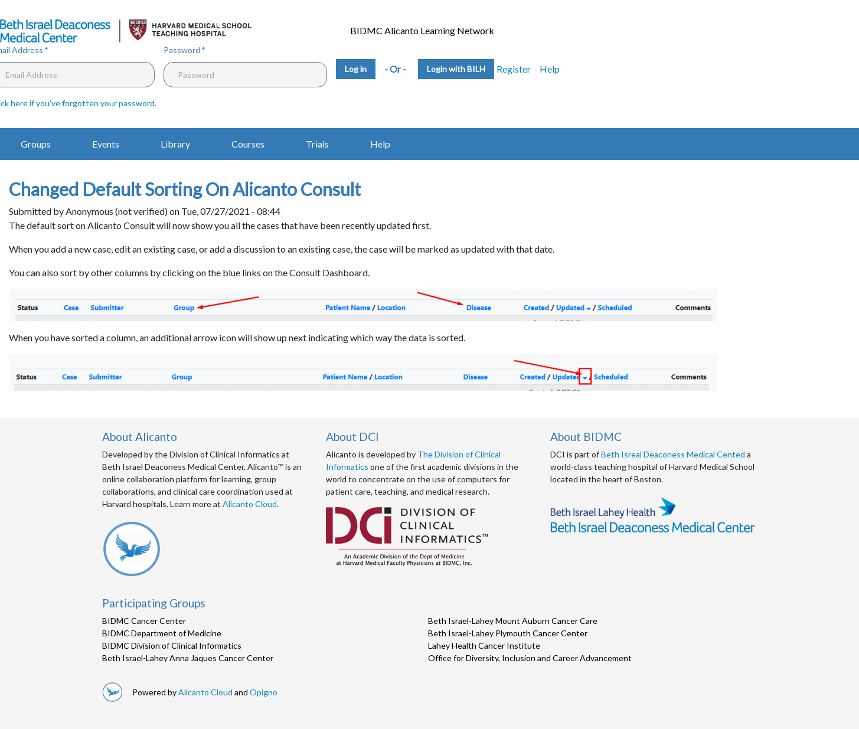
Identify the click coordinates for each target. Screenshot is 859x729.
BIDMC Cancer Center (144, 621)
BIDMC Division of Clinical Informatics (171, 645)
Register (514, 68)
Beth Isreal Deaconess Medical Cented (673, 454)
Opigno (263, 692)
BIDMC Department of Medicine (161, 633)
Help (550, 68)
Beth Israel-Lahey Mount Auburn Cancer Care (512, 621)
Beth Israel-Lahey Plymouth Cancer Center (507, 633)
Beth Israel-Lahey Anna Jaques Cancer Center (187, 658)
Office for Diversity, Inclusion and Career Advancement (530, 658)
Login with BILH (456, 69)
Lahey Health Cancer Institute (484, 645)
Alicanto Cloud (250, 504)
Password (182, 50)
